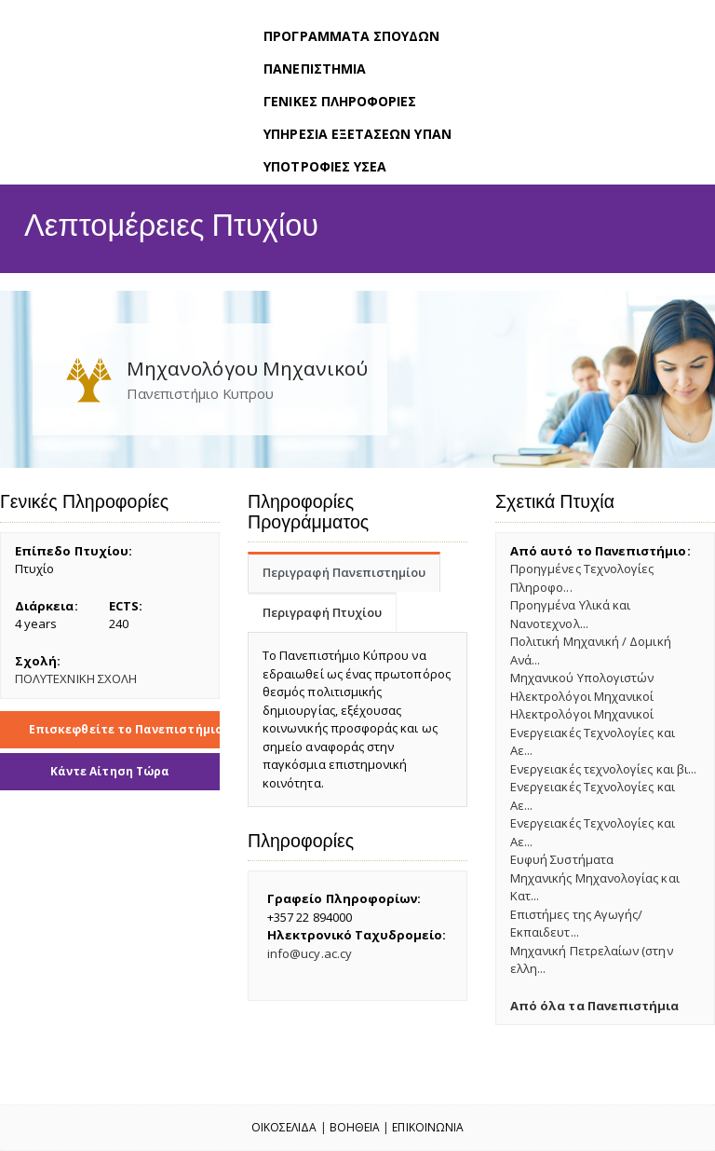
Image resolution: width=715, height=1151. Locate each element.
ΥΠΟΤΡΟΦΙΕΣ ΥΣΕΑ (324, 166)
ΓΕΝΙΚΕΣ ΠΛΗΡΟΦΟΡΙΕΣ (339, 101)
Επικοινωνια (428, 1127)
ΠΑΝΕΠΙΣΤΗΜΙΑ (314, 68)
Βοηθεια (355, 1127)
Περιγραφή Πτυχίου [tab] (322, 612)
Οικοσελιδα (284, 1127)
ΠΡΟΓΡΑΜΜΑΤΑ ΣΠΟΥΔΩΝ (351, 36)
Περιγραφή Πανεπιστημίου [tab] (344, 572)
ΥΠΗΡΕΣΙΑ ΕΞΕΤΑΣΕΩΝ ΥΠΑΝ (357, 134)
